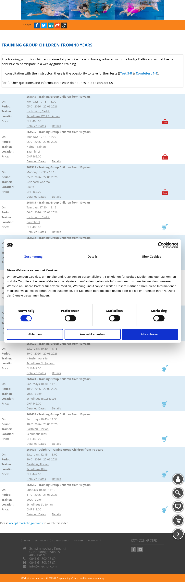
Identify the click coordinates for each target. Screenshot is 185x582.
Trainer (78, 540)
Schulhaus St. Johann (41, 363)
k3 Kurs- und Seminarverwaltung (87, 578)
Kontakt (93, 540)
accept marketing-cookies (26, 523)
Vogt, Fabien (35, 394)
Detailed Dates (36, 126)
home (27, 540)
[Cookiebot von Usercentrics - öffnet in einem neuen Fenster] (161, 245)
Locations (41, 540)
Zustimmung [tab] (33, 256)
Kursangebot (60, 540)
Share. (27, 24)
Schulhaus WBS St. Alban (43, 116)
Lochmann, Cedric (38, 111)
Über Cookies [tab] (151, 256)
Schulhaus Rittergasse (41, 398)
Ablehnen (35, 334)
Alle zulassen (150, 334)
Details (56, 126)
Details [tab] (93, 256)
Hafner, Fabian (36, 146)
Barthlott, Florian (38, 429)
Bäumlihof (33, 151)
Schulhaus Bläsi (37, 434)
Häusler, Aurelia (37, 358)
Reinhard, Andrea (38, 182)
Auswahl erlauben (92, 334)
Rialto (30, 187)
